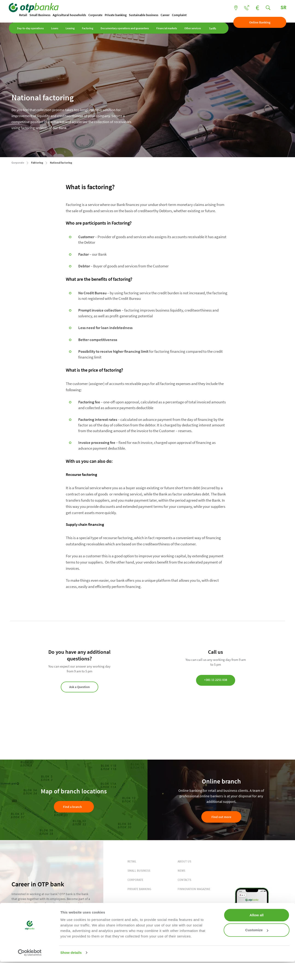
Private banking (118, 15)
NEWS (181, 871)
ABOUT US (184, 862)
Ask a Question (79, 687)
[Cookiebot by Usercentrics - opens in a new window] (30, 952)
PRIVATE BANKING (139, 889)
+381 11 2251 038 (215, 680)
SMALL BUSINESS (138, 871)
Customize (256, 930)
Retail (26, 15)
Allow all (257, 915)
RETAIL (131, 862)
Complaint (182, 15)
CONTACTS (184, 880)
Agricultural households (72, 15)
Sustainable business (146, 15)
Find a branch (72, 807)
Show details (71, 952)
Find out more (221, 817)
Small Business (42, 15)
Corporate (98, 15)
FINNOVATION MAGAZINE (194, 889)
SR (280, 7)
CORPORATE (135, 880)
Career (167, 15)
